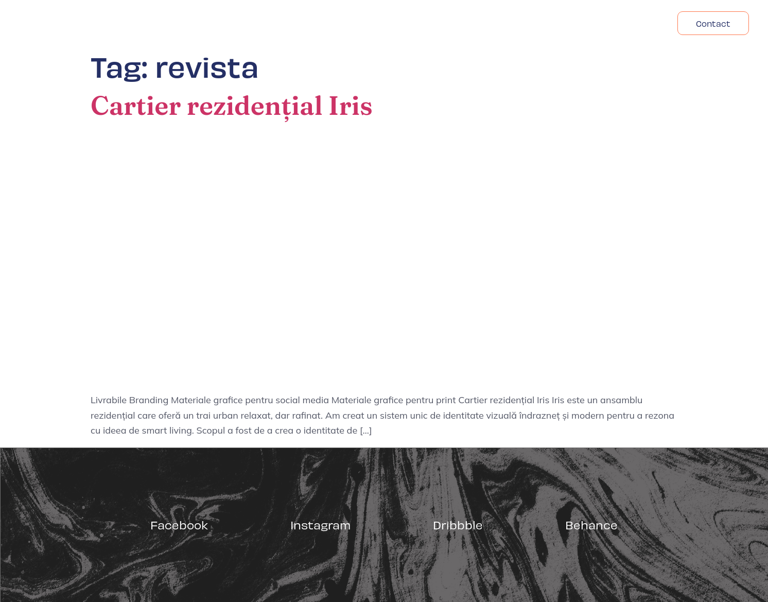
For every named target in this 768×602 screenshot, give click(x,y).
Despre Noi (560, 23)
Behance (591, 524)
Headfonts (629, 23)
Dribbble (458, 524)
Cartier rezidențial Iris (232, 106)
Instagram (320, 524)
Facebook (179, 524)
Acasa (501, 23)
